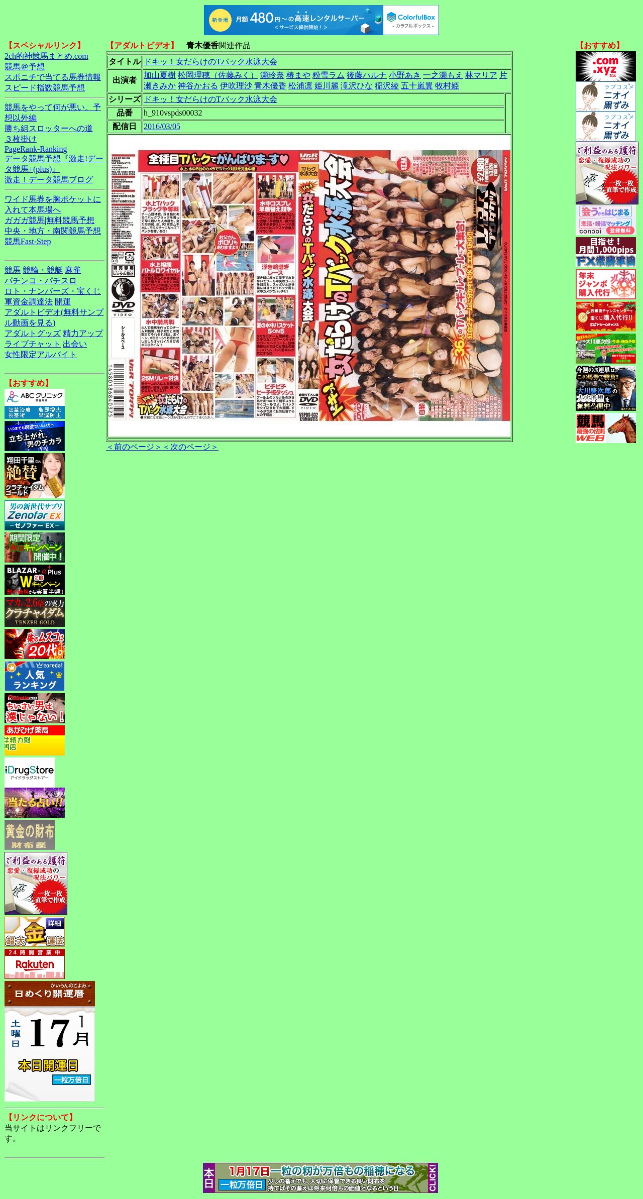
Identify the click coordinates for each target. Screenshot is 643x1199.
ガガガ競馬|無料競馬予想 (49, 220)
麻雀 (73, 270)
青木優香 (270, 85)
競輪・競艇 (43, 270)
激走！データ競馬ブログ (49, 179)
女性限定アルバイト (41, 354)
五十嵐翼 (417, 85)
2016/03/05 (162, 126)
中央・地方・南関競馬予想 (53, 231)
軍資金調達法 (29, 301)
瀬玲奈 (272, 75)
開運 (63, 301)
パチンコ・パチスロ (41, 280)
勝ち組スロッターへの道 (49, 128)
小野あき (405, 75)
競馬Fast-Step (28, 241)
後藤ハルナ (367, 75)
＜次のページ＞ (190, 447)
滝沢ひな (357, 85)
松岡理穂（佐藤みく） (218, 75)
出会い (75, 344)
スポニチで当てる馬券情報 (53, 77)
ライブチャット (33, 344)
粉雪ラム (328, 75)
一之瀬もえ (443, 75)
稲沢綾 (387, 85)
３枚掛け (21, 139)
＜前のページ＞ (134, 447)
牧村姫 (447, 85)
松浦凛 (300, 85)
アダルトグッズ (33, 333)
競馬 (13, 270)
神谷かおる (198, 85)
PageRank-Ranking (36, 149)
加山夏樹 (160, 75)
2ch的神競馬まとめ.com (46, 56)
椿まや (298, 75)
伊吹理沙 (236, 85)
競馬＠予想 (25, 66)
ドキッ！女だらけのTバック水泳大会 (210, 61)
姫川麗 (326, 85)
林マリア (481, 75)
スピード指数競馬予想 (45, 87)
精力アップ (83, 333)
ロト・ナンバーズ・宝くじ (53, 291)
